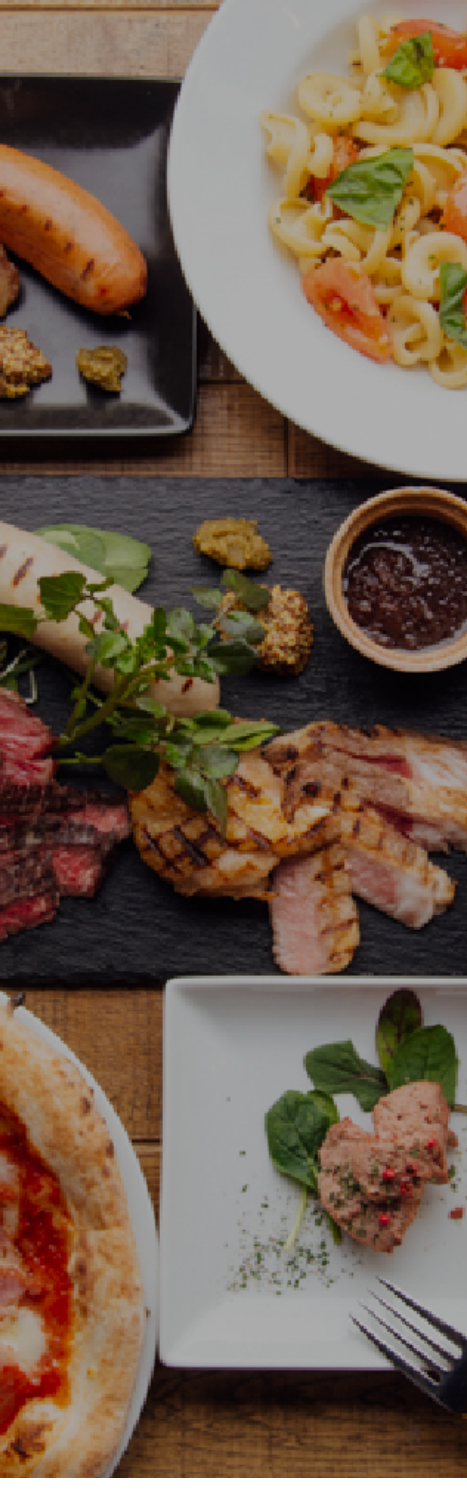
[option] (233, 149)
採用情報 (277, 1470)
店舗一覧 (217, 1470)
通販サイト (247, 1470)
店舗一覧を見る (233, 1225)
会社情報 (189, 1470)
